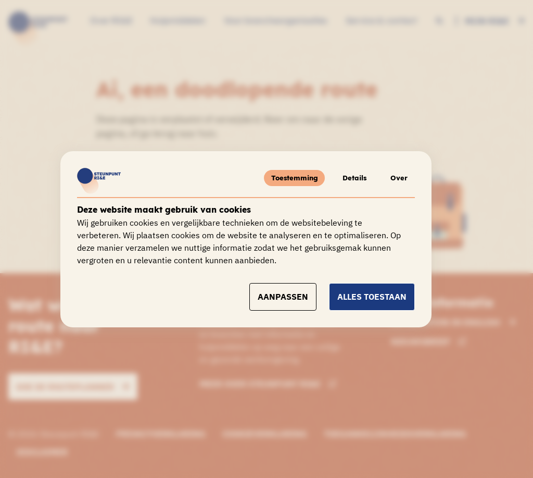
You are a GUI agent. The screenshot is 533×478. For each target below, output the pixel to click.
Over (398, 178)
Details (350, 178)
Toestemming (287, 178)
